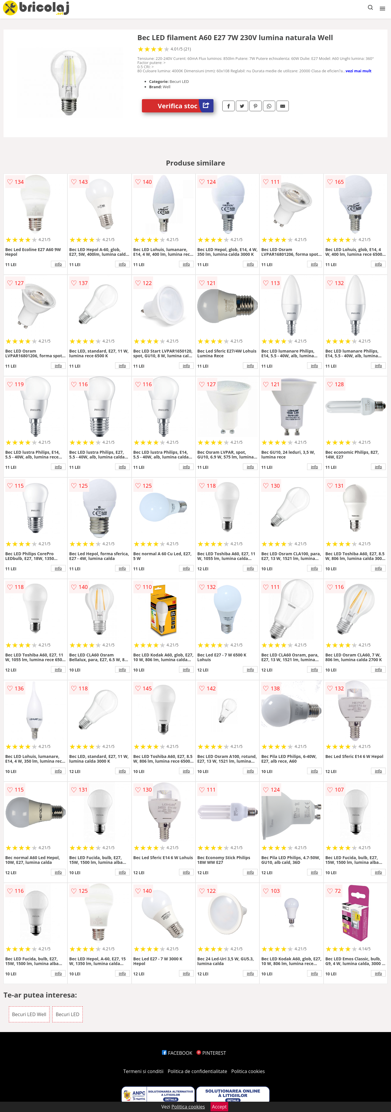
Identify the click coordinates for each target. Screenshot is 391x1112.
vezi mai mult (359, 70)
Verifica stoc (185, 105)
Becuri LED (67, 1014)
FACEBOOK (177, 1053)
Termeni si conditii (143, 1071)
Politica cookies (248, 1071)
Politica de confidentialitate (197, 1071)
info (58, 264)
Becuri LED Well (29, 1014)
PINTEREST (211, 1053)
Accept (219, 1106)
